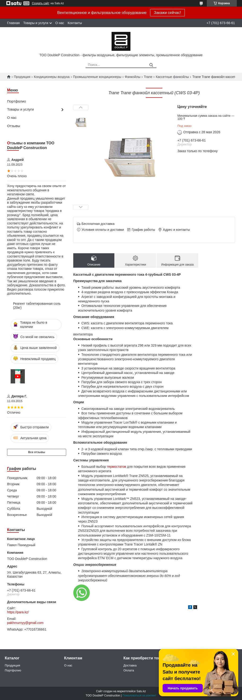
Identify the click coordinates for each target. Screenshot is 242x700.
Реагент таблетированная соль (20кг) (37, 306)
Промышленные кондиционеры (97, 76)
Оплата (128, 670)
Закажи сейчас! (167, 13)
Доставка (130, 665)
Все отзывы (36, 452)
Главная (13, 23)
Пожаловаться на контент (139, 695)
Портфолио (16, 101)
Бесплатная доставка (98, 224)
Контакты (75, 23)
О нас (59, 23)
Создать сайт (40, 3)
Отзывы (13, 126)
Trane (148, 76)
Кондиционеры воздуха (51, 76)
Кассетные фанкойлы (172, 76)
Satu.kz (141, 691)
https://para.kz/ (18, 612)
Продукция (22, 76)
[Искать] (151, 65)
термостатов (116, 466)
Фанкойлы (132, 76)
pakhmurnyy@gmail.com (25, 623)
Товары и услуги (35, 23)
